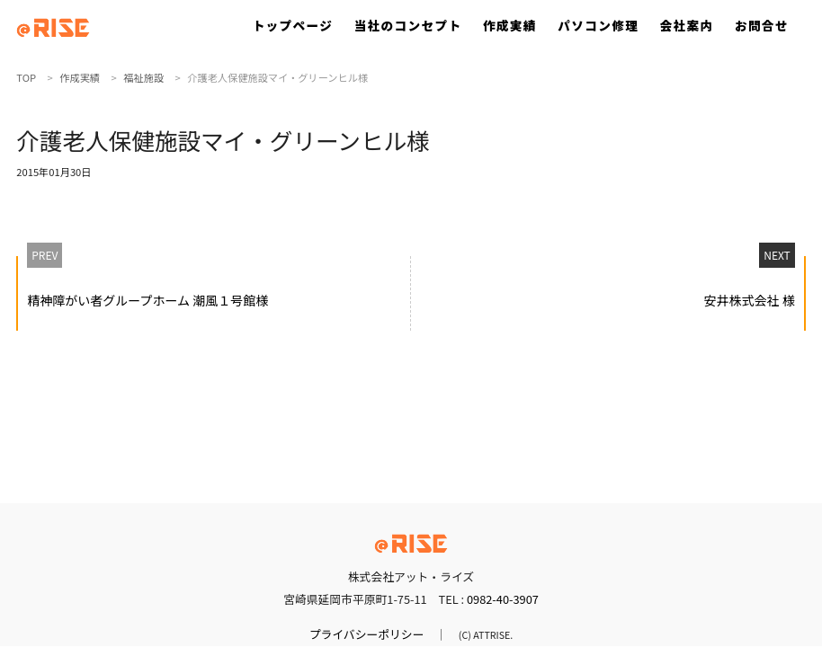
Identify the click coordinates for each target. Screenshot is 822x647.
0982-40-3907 (503, 598)
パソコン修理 (598, 25)
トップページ (293, 25)
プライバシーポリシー (366, 634)
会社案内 (687, 25)
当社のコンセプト (408, 25)
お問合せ (762, 25)
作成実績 (510, 25)
